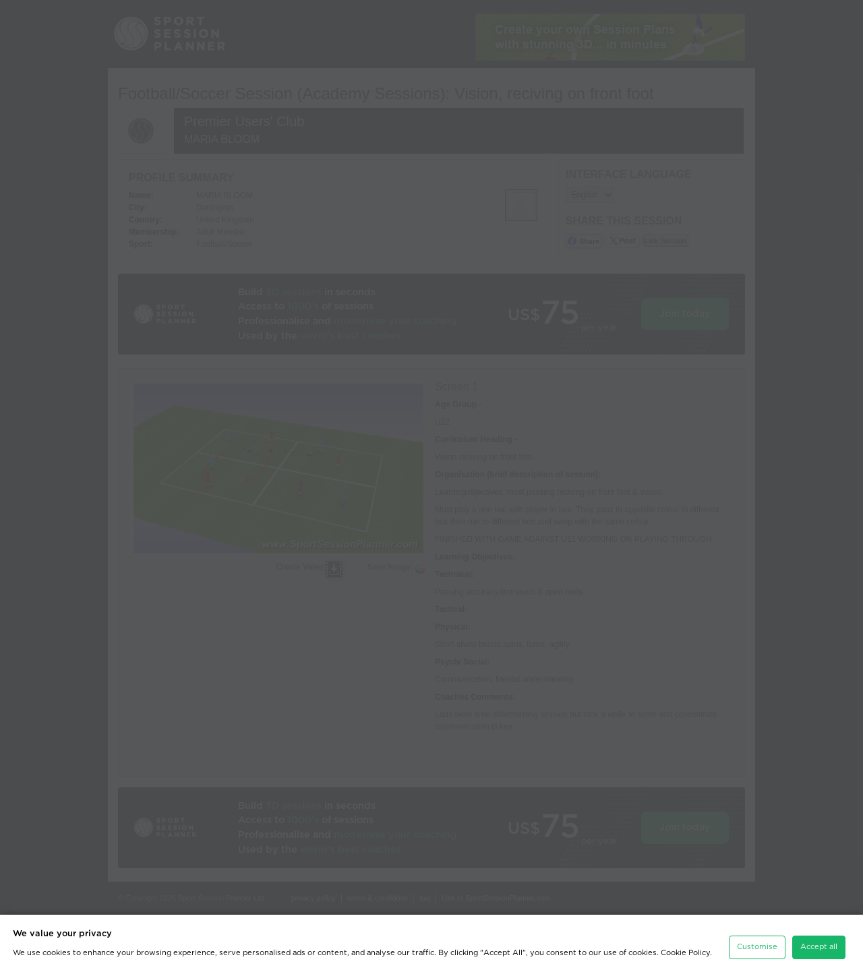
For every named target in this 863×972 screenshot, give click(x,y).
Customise (757, 946)
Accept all (818, 946)
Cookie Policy (685, 952)
